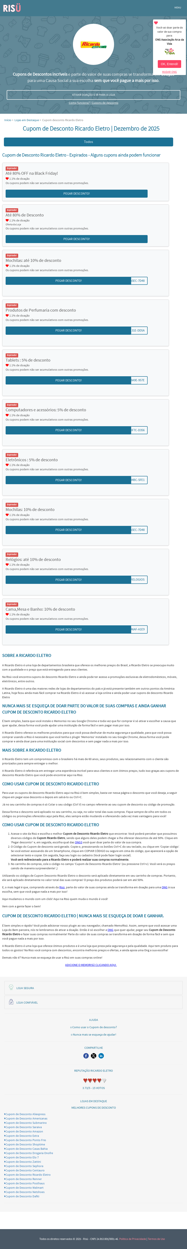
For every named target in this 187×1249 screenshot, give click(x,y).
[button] (86, 1055)
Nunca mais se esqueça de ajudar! (94, 1035)
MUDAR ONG (169, 72)
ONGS (78, 842)
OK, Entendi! (169, 64)
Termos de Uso (156, 1239)
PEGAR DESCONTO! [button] (76, 194)
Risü (62, 887)
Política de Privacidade (132, 1239)
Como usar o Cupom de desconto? (94, 1027)
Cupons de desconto (105, 103)
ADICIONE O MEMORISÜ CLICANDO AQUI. (91, 965)
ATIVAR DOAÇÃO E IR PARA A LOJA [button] (93, 95)
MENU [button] (177, 7)
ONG (165, 887)
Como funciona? (79, 103)
